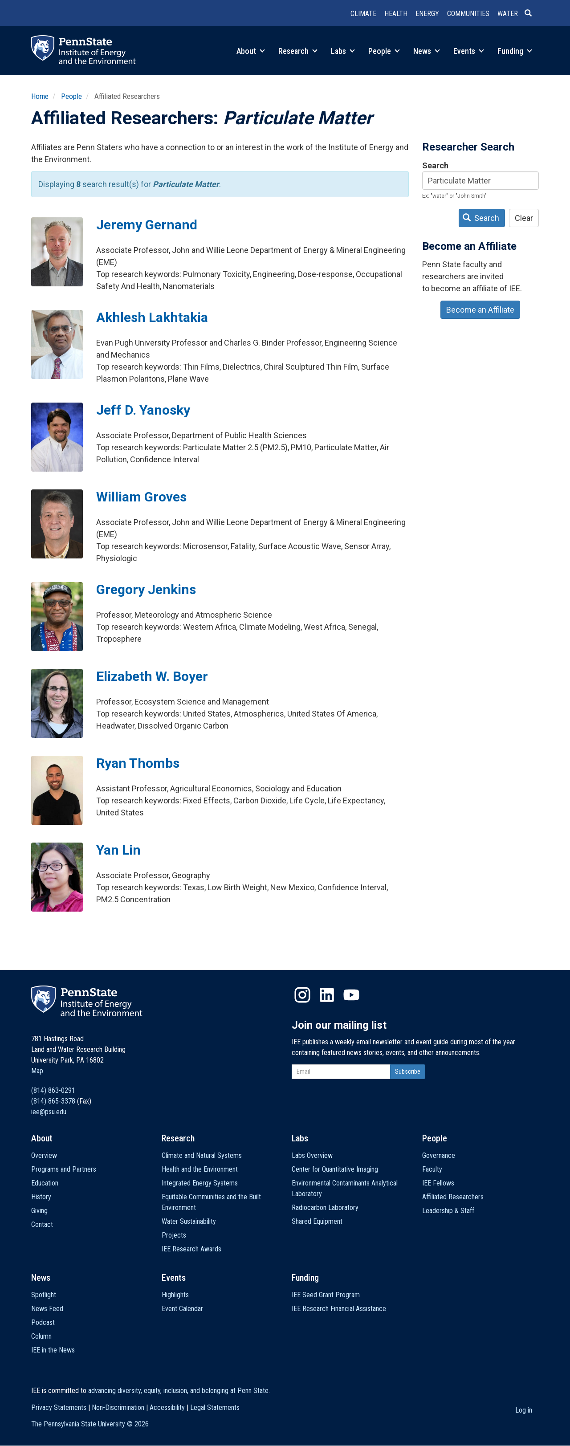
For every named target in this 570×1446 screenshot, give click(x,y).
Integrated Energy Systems (200, 1183)
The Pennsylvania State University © (90, 1424)
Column (41, 1336)
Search (435, 165)
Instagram (302, 995)
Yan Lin (118, 850)
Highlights (175, 1295)
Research (298, 51)
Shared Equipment (317, 1221)
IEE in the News (53, 1350)
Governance (438, 1155)
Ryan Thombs (137, 763)
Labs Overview (312, 1155)
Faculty (432, 1169)
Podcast (43, 1322)
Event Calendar (182, 1308)
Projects (174, 1235)
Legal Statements (215, 1407)
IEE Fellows (438, 1183)
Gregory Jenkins (146, 589)
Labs (343, 51)
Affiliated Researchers (453, 1197)
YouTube (351, 995)
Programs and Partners (63, 1169)
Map (37, 1071)
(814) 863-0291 (53, 1090)
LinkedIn (327, 995)
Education (44, 1183)
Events (468, 51)
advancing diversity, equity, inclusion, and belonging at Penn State (178, 1390)
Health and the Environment (200, 1169)
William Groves (141, 497)
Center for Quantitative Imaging (335, 1169)
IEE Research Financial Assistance (339, 1308)
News (426, 51)
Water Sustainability (189, 1221)
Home (40, 96)
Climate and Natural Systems (202, 1155)
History (41, 1197)
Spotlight (43, 1295)
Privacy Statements (58, 1407)
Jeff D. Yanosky (143, 410)
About (250, 51)
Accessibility (167, 1407)
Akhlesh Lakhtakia (152, 317)
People (384, 51)
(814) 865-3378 (53, 1101)
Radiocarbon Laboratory (325, 1207)
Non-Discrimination (118, 1407)
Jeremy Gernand (146, 224)
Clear (524, 218)
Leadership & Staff (448, 1210)
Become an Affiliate (480, 309)
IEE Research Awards (191, 1249)
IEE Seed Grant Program (326, 1295)
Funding (514, 51)
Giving (39, 1210)
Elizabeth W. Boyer (152, 676)
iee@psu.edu (48, 1112)
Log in (523, 1410)
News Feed (47, 1308)
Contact (42, 1224)
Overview (44, 1155)
